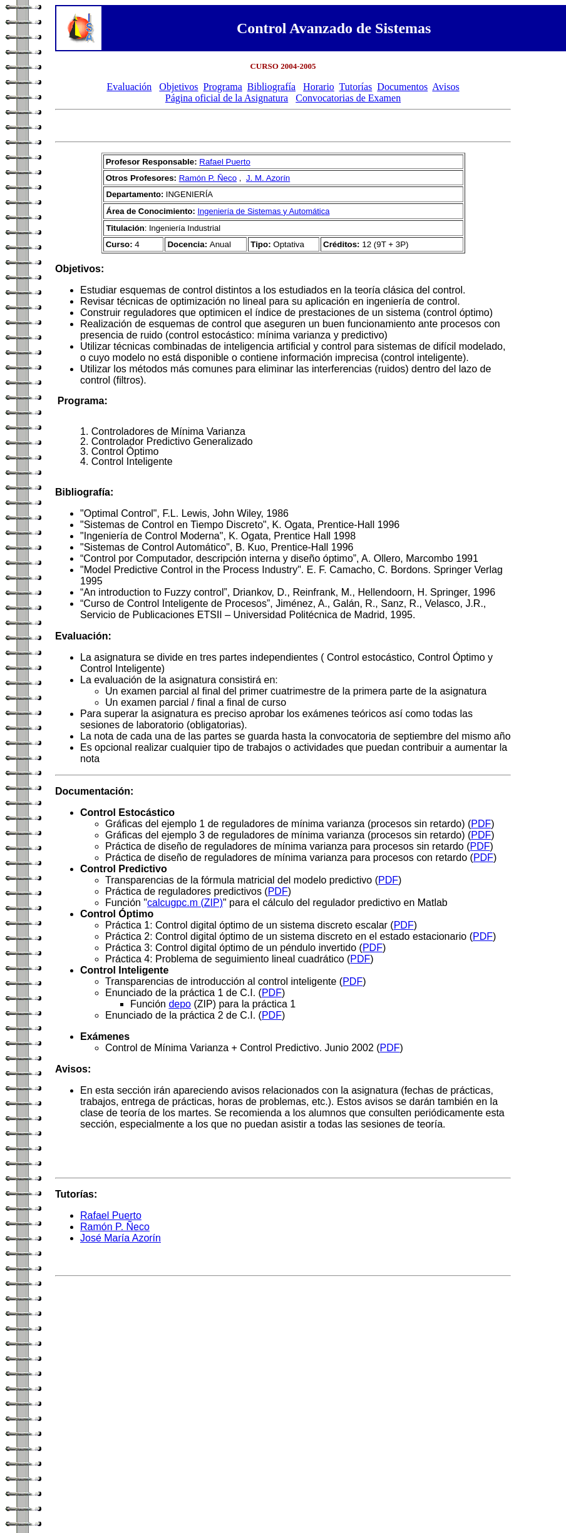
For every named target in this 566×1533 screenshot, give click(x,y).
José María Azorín (120, 1238)
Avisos (445, 86)
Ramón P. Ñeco (208, 178)
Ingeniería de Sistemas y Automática (263, 211)
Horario (318, 86)
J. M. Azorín (268, 178)
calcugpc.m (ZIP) (185, 902)
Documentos (402, 86)
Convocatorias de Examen (348, 98)
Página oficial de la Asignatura (226, 98)
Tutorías (356, 86)
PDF (481, 823)
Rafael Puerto (224, 161)
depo (179, 1004)
